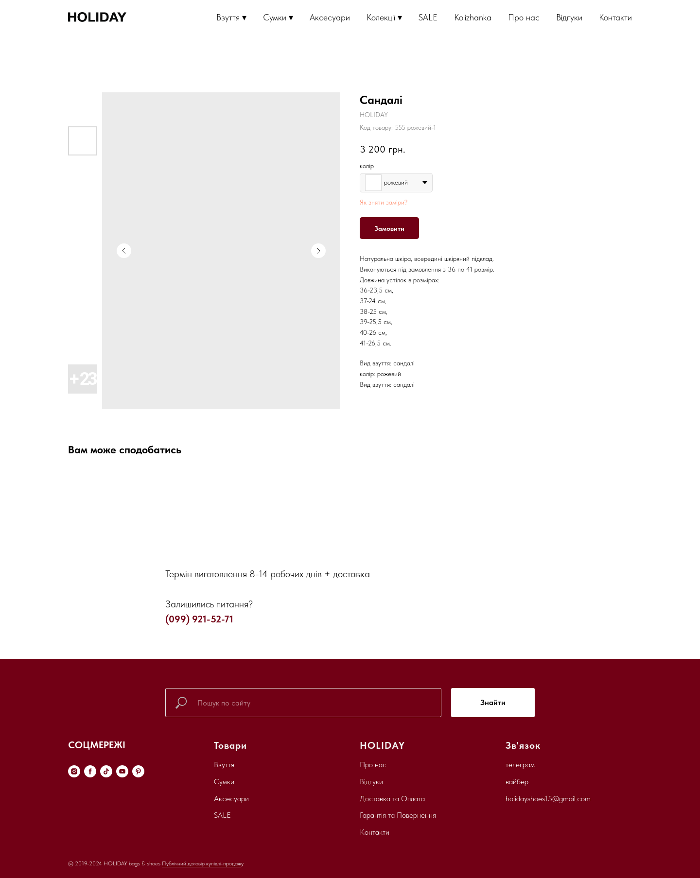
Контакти (615, 17)
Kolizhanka (472, 17)
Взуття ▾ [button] (231, 17)
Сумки (224, 781)
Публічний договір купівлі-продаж (201, 863)
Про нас (524, 17)
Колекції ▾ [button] (384, 17)
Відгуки (569, 17)
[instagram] (74, 771)
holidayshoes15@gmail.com (548, 798)
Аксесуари (330, 17)
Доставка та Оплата (392, 798)
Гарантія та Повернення (398, 815)
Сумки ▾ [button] (278, 17)
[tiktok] (106, 771)
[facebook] (90, 771)
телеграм (520, 764)
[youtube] (122, 771)
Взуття (224, 764)
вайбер (517, 781)
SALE (428, 17)
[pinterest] (138, 771)
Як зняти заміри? (383, 202)
